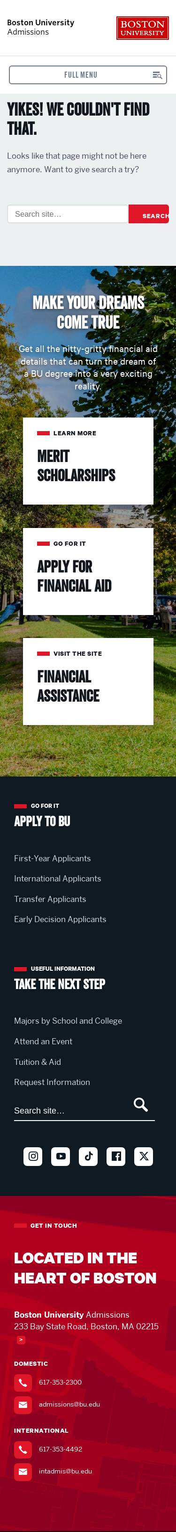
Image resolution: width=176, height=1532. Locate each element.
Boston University (142, 28)
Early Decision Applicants (60, 919)
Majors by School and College (68, 1021)
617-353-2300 (60, 1382)
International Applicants (57, 878)
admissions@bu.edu (69, 1404)
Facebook (116, 1171)
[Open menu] (88, 75)
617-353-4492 (60, 1449)
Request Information (52, 1082)
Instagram (32, 1171)
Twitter (143, 1171)
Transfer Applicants (50, 899)
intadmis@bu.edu (65, 1471)
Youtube (60, 1171)
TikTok (88, 1171)
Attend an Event (43, 1041)
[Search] (68, 214)
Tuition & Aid (37, 1062)
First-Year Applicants (52, 858)
